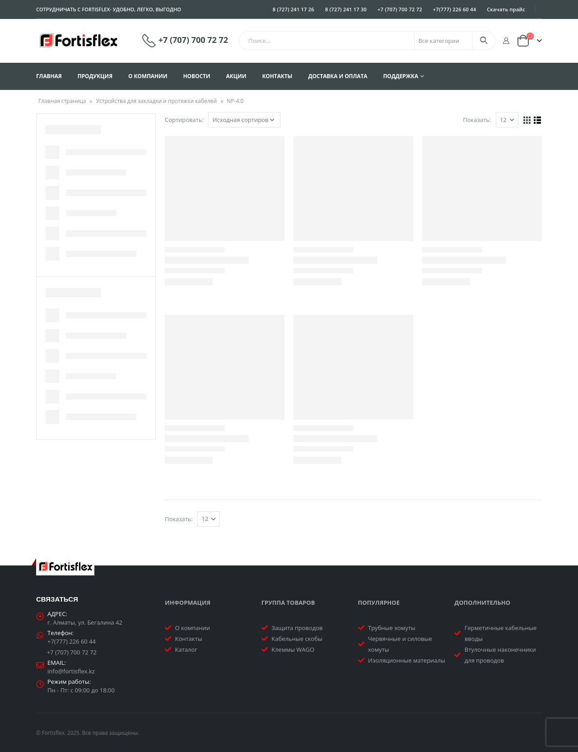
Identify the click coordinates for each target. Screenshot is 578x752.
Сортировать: (184, 120)
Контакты (277, 76)
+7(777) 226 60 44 (454, 9)
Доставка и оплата (337, 76)
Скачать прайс (506, 9)
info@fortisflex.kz (71, 671)
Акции (236, 76)
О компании (148, 76)
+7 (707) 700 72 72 (400, 9)
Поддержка (400, 76)
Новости (196, 76)
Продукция (95, 76)
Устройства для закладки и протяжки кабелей (156, 101)
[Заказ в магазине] (244, 119)
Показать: (477, 120)
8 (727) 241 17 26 (293, 9)
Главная (49, 76)
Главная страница (62, 101)
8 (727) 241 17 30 (346, 9)
